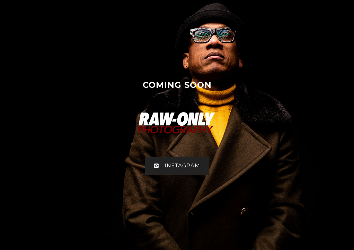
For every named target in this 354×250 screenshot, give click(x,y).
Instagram (177, 165)
